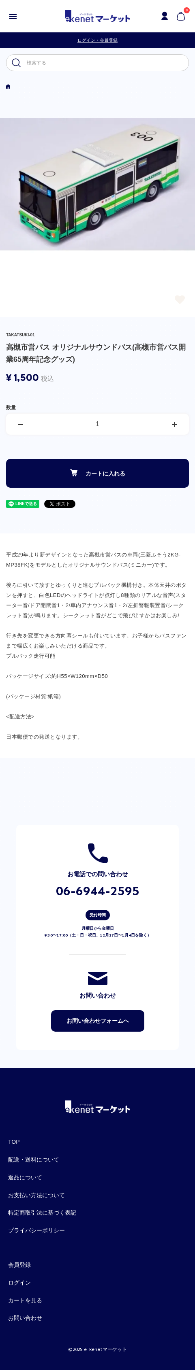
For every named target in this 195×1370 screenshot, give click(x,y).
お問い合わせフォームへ (97, 1020)
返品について (25, 1177)
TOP (14, 1141)
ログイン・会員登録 (97, 40)
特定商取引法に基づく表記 (42, 1212)
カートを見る (25, 1300)
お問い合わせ (25, 1318)
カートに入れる (97, 473)
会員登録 (19, 1265)
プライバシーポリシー (36, 1230)
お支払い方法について (36, 1195)
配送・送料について (33, 1159)
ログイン (19, 1282)
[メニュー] (13, 16)
